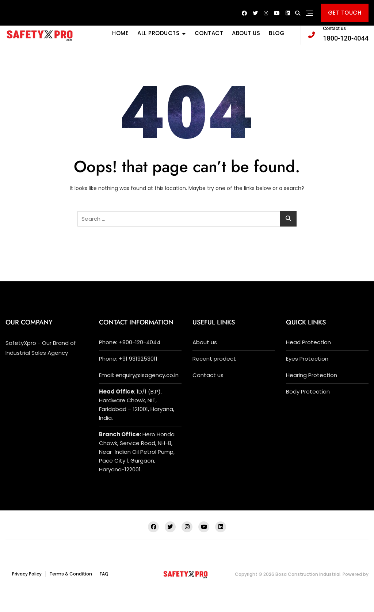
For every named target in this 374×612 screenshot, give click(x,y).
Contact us (208, 375)
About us (204, 342)
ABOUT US (246, 33)
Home (120, 33)
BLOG (277, 33)
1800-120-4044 (338, 33)
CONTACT (209, 33)
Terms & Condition (70, 574)
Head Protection (308, 342)
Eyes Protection (307, 358)
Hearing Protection (311, 375)
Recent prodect (214, 358)
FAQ (104, 574)
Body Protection (308, 391)
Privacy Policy (27, 574)
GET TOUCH (345, 12)
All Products (158, 33)
